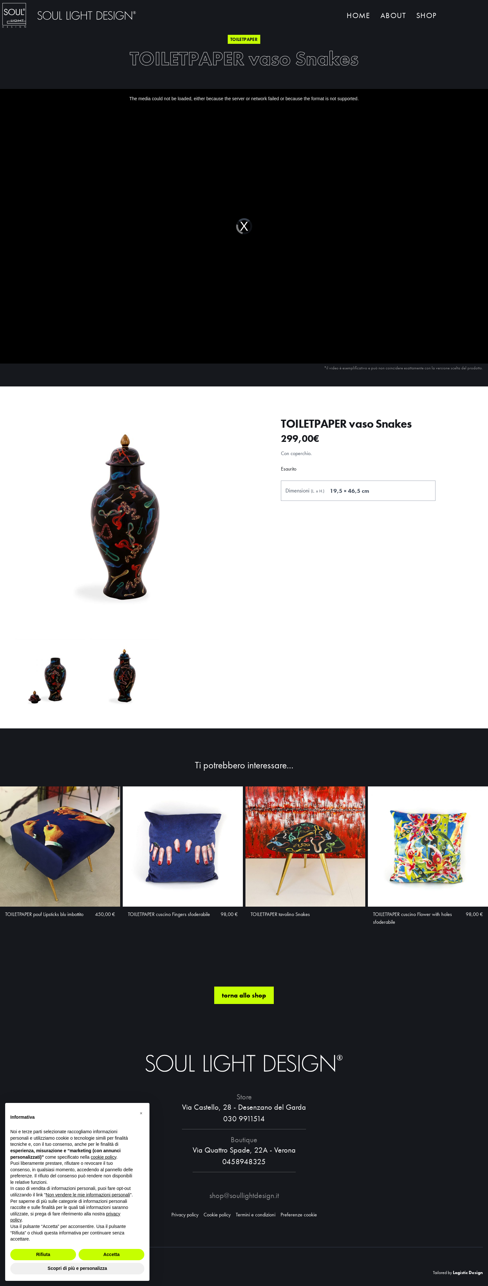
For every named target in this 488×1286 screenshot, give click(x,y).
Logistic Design (468, 1272)
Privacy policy (184, 1214)
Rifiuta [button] (43, 1254)
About (393, 15)
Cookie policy (217, 1214)
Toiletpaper (244, 39)
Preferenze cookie (299, 1214)
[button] (141, 1113)
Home (358, 15)
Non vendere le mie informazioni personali (88, 1194)
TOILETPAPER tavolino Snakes (280, 914)
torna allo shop (244, 995)
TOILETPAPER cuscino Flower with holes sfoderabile (412, 918)
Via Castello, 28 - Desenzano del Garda (244, 1107)
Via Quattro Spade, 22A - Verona (244, 1150)
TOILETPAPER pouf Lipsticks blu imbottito (44, 914)
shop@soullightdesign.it (244, 1195)
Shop (426, 15)
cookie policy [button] (103, 1157)
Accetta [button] (111, 1254)
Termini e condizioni (255, 1214)
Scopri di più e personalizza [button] (77, 1268)
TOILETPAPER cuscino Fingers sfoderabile (169, 914)
